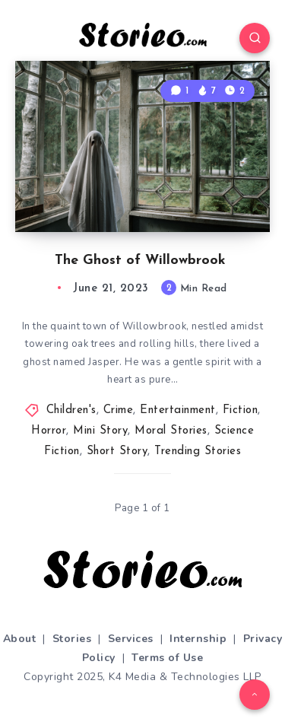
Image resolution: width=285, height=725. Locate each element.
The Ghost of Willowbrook (142, 260)
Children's (71, 410)
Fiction (240, 410)
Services (131, 638)
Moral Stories (171, 431)
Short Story (117, 451)
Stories (72, 638)
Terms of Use (167, 657)
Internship (197, 638)
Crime (118, 410)
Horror (48, 431)
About (19, 638)
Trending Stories (197, 451)
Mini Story (100, 431)
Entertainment (178, 410)
